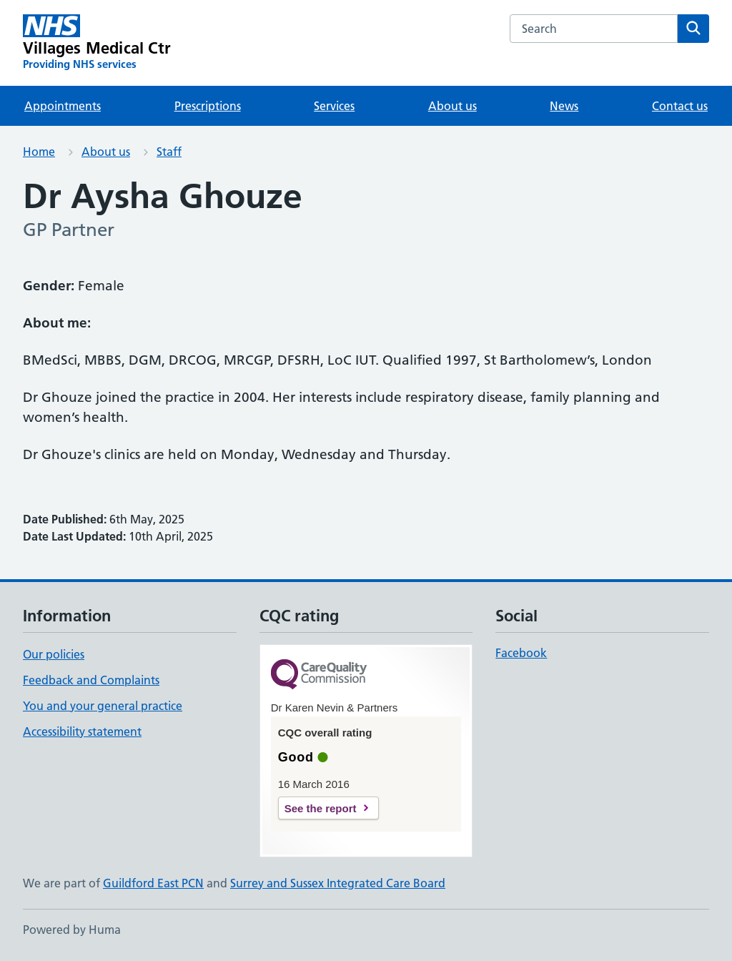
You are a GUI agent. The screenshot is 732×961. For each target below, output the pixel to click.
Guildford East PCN (153, 883)
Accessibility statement (82, 731)
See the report (321, 808)
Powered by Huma (72, 929)
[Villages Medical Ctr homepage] (97, 43)
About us (452, 106)
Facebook (521, 653)
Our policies (53, 654)
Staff (169, 151)
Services (334, 106)
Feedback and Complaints (91, 680)
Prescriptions (207, 106)
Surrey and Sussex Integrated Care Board (337, 883)
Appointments (62, 106)
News (564, 106)
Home (39, 151)
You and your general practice (102, 706)
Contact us (680, 106)
